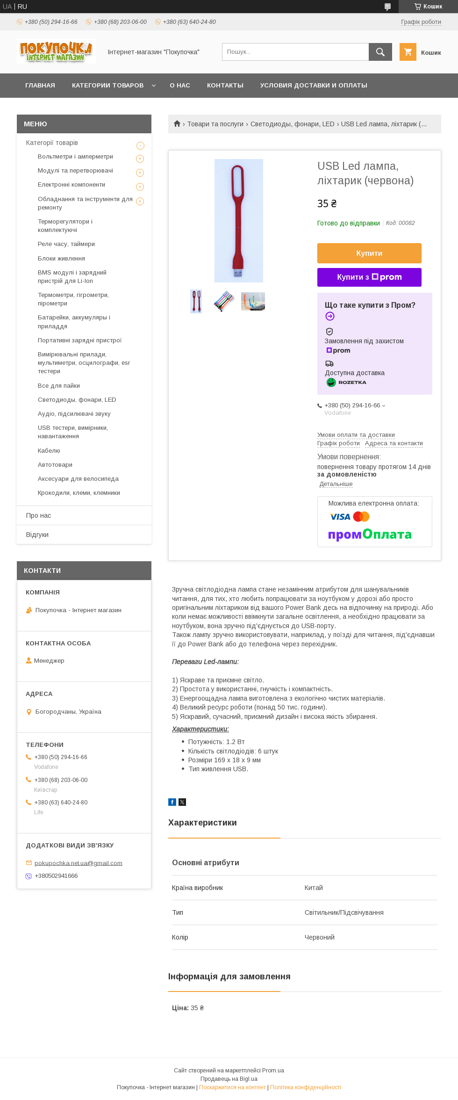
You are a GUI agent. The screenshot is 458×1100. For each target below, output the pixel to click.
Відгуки (37, 534)
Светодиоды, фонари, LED (292, 124)
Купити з (369, 277)
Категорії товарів (52, 142)
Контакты (225, 85)
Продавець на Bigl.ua (229, 1079)
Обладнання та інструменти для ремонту (85, 203)
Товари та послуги (215, 124)
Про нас (38, 515)
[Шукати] (380, 52)
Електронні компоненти (71, 184)
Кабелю (49, 450)
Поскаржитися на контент (232, 1087)
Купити (370, 253)
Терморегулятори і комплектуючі (65, 225)
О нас (180, 85)
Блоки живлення (61, 258)
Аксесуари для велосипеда (78, 478)
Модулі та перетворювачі (75, 170)
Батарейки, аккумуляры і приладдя (74, 321)
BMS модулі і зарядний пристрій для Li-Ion (72, 276)
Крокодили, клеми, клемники (79, 492)
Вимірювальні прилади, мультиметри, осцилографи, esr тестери (84, 363)
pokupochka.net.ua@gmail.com (78, 862)
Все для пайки (59, 385)
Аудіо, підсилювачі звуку (74, 413)
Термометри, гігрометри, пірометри (73, 299)
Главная (40, 85)
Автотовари (55, 464)
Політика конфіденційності (305, 1087)
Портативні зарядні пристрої (80, 340)
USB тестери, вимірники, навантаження (73, 432)
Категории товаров (107, 85)
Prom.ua (273, 1070)
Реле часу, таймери (66, 243)
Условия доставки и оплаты (313, 85)
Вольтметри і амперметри (75, 156)
